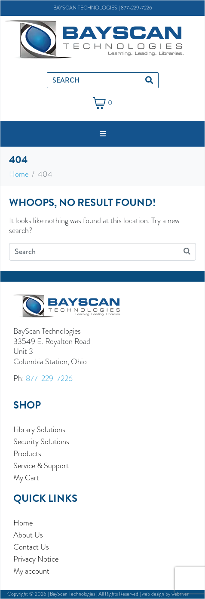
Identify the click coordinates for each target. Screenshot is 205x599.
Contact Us (31, 547)
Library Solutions (39, 429)
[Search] (149, 80)
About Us (28, 535)
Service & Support (41, 465)
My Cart (26, 477)
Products (27, 453)
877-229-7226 (136, 8)
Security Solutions (41, 441)
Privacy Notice (35, 559)
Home (23, 522)
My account (31, 571)
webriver (180, 594)
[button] (102, 133)
